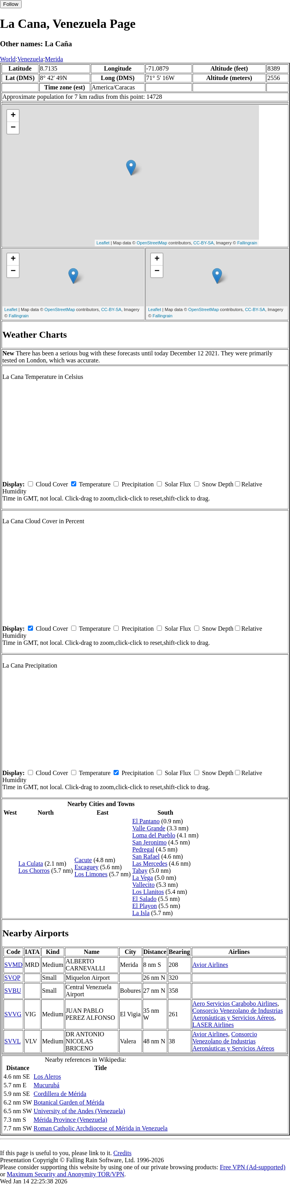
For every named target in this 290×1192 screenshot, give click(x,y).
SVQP (12, 977)
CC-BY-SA (203, 242)
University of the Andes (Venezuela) (79, 1111)
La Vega (142, 877)
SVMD (13, 964)
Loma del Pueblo (153, 835)
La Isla (141, 913)
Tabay (140, 870)
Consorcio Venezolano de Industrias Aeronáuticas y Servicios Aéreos (238, 1014)
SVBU (12, 990)
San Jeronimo (149, 842)
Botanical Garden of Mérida (68, 1102)
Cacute (83, 860)
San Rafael (146, 856)
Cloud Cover (52, 484)
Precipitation (137, 484)
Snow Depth (217, 484)
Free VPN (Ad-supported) (252, 1167)
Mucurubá (46, 1085)
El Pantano (146, 821)
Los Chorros (34, 870)
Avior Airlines (210, 964)
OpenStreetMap (152, 242)
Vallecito (143, 884)
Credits (122, 1153)
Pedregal (143, 849)
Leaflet (103, 242)
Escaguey (86, 867)
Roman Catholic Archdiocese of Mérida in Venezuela (100, 1128)
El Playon (144, 906)
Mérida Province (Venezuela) (70, 1119)
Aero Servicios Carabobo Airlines (235, 1003)
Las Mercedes (149, 863)
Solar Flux (178, 484)
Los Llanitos (148, 891)
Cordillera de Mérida (59, 1093)
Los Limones (90, 874)
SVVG (13, 1014)
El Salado (144, 898)
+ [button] (13, 116)
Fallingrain (247, 242)
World (8, 59)
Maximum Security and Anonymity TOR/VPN (65, 1174)
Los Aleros (47, 1076)
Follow (10, 4)
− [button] (13, 128)
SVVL (12, 1041)
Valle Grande (148, 828)
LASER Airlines (213, 1024)
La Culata (30, 863)
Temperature (95, 484)
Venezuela (30, 59)
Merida (54, 59)
